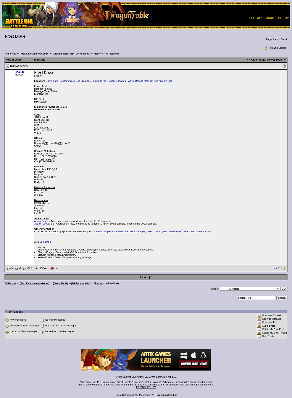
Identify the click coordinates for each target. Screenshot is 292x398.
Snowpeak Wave (125, 81)
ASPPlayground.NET (145, 395)
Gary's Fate (52, 81)
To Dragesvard (67, 81)
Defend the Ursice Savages (130, 231)
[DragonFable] (60, 54)
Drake (48, 242)
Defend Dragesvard (104, 231)
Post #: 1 (277, 268)
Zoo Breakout (83, 81)
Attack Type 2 (41, 223)
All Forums (10, 54)
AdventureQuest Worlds (175, 382)
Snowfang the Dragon (103, 81)
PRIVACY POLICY (146, 387)
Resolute (18, 72)
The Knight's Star (163, 81)
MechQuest (124, 382)
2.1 (52, 223)
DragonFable (108, 382)
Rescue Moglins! (144, 81)
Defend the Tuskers (179, 231)
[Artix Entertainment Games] (34, 54)
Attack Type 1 (41, 221)
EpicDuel (137, 382)
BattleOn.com (152, 382)
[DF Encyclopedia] (80, 54)
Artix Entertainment (201, 382)
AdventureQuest (89, 382)
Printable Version (275, 48)
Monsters (98, 54)
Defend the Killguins (157, 231)
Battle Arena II (203, 231)
